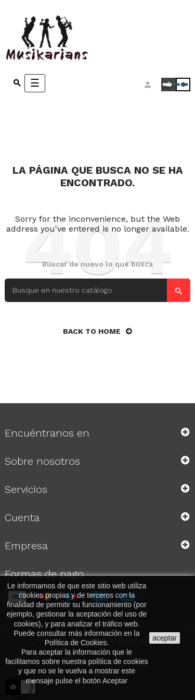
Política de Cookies (76, 642)
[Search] (97, 290)
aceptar (164, 638)
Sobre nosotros (42, 461)
